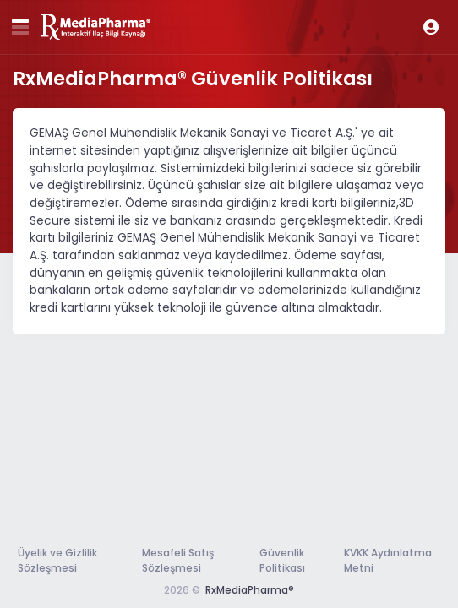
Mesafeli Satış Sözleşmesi (178, 560)
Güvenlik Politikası (282, 560)
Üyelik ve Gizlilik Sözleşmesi (57, 560)
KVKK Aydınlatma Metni (388, 560)
